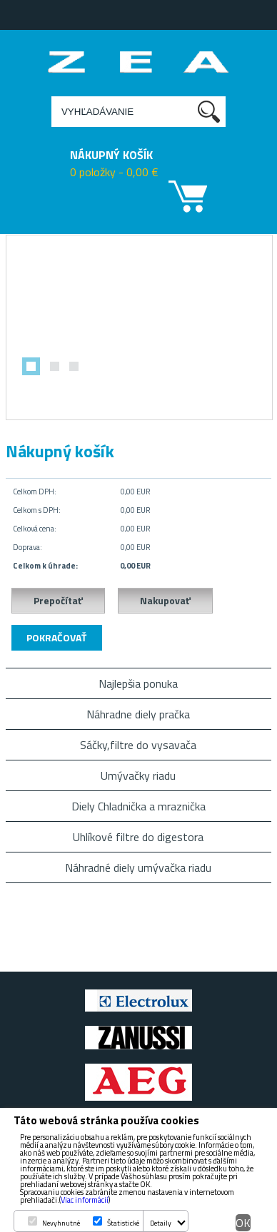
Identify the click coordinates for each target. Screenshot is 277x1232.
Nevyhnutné (61, 1223)
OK (243, 1222)
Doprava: (27, 547)
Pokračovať (56, 637)
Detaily (160, 1223)
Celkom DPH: (34, 491)
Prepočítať (58, 600)
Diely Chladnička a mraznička (138, 806)
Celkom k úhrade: (45, 565)
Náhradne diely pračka (138, 714)
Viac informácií (85, 1200)
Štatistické (123, 1223)
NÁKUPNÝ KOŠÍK (111, 154)
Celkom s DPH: (37, 510)
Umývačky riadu (138, 775)
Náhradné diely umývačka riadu (138, 867)
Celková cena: (34, 528)
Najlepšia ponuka (138, 683)
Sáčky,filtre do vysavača (138, 744)
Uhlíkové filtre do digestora (138, 836)
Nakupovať (165, 600)
